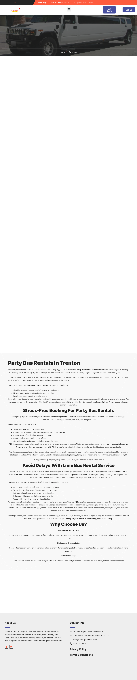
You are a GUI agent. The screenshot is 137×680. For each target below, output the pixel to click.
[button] (69, 9)
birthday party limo (99, 402)
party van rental (34, 385)
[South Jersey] (68, 591)
